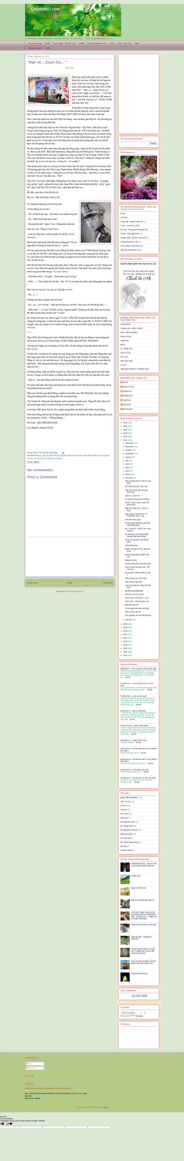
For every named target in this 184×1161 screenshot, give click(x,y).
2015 (125, 641)
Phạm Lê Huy (125, 337)
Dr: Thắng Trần (126, 349)
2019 (125, 627)
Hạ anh (123, 365)
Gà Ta (125, 382)
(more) (127, 677)
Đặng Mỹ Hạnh (126, 834)
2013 (125, 648)
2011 (125, 655)
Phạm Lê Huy (38, 453)
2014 (125, 645)
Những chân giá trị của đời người (138, 564)
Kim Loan (124, 357)
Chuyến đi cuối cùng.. (139, 973)
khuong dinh (128, 409)
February (129, 478)
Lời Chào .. (124, 218)
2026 (125, 423)
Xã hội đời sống (34, 43)
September (130, 453)
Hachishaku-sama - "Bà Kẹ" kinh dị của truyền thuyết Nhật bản (144, 865)
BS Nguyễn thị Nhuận (129, 830)
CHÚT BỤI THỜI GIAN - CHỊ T (137, 598)
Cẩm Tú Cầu (125, 353)
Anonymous (125, 683)
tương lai (59, 458)
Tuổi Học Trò (42, 458)
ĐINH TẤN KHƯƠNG (128, 332)
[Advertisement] (69, 557)
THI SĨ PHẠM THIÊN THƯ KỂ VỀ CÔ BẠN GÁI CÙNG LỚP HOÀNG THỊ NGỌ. (143, 951)
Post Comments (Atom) (74, 591)
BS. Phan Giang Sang (129, 842)
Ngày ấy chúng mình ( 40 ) (131, 250)
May (127, 468)
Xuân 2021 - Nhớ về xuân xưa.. (137, 601)
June (127, 464)
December (129, 443)
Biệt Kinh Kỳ (54, 455)
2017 (125, 634)
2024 (125, 430)
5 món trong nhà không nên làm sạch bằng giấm (137, 524)
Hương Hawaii (126, 850)
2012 (125, 652)
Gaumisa (124, 818)
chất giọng (63, 455)
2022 (125, 437)
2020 (125, 624)
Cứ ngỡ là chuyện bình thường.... (138, 499)
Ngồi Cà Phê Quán (138, 888)
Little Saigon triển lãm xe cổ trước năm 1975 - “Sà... (136, 515)
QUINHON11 (125, 324)
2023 (125, 433)
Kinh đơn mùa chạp (132, 520)
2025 (125, 426)
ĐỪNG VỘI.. (136, 876)
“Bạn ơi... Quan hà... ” (133, 496)
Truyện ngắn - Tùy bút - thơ (64, 43)
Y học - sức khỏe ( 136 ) (130, 226)
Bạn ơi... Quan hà (42, 455)
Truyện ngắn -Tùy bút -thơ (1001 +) (134, 238)
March (128, 474)
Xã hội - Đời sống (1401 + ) (131, 234)
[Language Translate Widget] (133, 1013)
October (128, 450)
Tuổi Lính (51, 458)
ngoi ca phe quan (140, 696)
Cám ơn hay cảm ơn (133, 612)
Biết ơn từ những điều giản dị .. (143, 900)
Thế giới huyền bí (35, 48)
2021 (125, 440)
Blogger (105, 1107)
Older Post (107, 583)
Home (70, 583)
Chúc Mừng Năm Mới (133, 582)
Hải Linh (71, 455)
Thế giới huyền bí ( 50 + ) (130, 242)
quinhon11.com (77, 1093)
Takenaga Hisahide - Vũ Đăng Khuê (134, 369)
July (127, 461)
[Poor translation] (9, 1124)
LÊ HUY (123, 806)
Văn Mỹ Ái (127, 405)
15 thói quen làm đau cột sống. (137, 608)
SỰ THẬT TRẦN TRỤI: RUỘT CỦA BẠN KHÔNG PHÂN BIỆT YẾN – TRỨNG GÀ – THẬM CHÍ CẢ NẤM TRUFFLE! (144, 915)
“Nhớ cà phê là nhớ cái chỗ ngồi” (144, 925)
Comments (31, 1068)
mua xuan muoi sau (140, 770)
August (128, 457)
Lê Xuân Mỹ (125, 838)
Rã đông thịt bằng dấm (134, 591)
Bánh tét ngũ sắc (131, 605)
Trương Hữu (128, 396)
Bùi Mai (123, 846)
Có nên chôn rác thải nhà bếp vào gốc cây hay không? (136, 535)
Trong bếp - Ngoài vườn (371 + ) (133, 222)
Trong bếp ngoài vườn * (97, 43)
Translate (136, 1016)
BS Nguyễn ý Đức (127, 822)
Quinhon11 (127, 391)
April (127, 471)
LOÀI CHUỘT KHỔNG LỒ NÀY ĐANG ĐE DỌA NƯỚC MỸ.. (143, 962)
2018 (125, 631)
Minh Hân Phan (126, 361)
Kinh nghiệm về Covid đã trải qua (138, 615)
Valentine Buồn (131, 560)
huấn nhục (79, 455)
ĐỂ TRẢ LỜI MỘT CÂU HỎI (136, 487)
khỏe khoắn (88, 455)
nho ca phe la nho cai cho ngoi (144, 669)
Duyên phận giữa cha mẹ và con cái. (138, 264)
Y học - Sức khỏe (124, 43)
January (128, 620)
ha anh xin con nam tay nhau (144, 778)
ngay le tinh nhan (140, 740)
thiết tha (96, 455)
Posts (29, 1064)
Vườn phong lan (131, 545)
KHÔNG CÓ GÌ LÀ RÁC (134, 594)
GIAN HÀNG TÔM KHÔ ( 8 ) (131, 246)
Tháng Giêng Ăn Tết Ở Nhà (136, 578)
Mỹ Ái (122, 345)
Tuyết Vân (124, 341)
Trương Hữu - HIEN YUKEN (131, 328)
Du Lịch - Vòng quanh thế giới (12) (134, 230)
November (129, 447)
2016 (125, 638)
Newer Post (32, 583)
